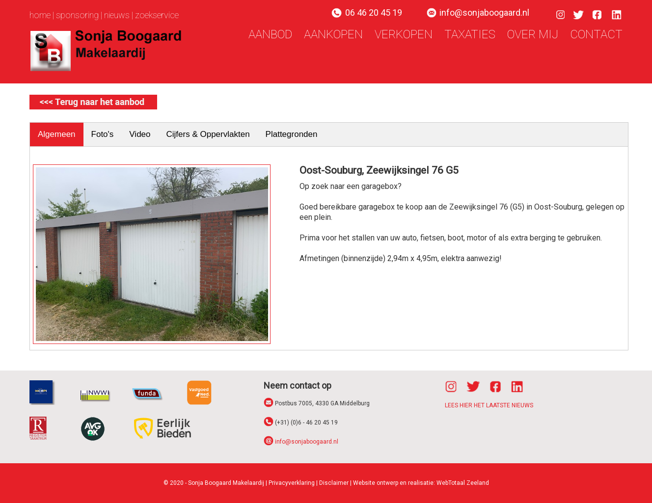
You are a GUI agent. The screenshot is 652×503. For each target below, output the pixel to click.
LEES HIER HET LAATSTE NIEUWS (489, 405)
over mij (532, 34)
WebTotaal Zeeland (462, 482)
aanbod (270, 34)
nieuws (117, 15)
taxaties (469, 34)
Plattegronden (292, 134)
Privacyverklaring (292, 482)
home (40, 15)
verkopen (404, 34)
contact (596, 34)
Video (139, 134)
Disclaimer (334, 482)
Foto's (102, 134)
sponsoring (77, 15)
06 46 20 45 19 (373, 12)
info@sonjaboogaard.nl (484, 12)
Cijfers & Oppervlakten (208, 134)
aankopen (333, 34)
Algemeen (57, 134)
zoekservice (157, 15)
